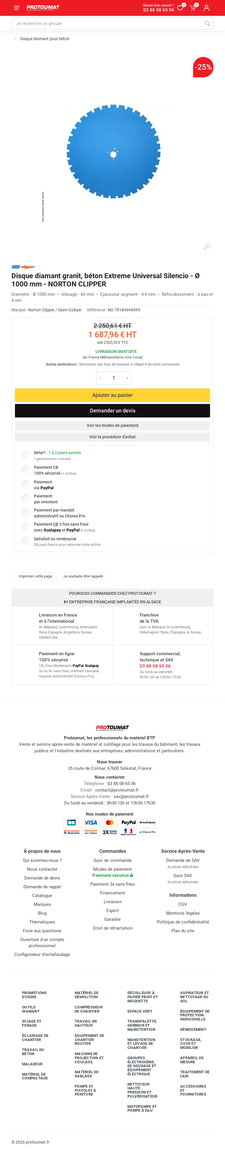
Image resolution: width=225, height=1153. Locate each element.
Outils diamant (26, 1009)
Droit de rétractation (112, 928)
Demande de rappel (42, 886)
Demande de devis (42, 878)
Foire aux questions (42, 930)
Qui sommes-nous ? (42, 860)
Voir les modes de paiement (113, 425)
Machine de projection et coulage (85, 1058)
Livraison (113, 901)
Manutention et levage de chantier (137, 1043)
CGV (182, 904)
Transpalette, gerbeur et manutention (138, 1025)
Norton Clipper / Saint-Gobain (55, 310)
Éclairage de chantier (30, 1037)
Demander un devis (112, 410)
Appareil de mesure (187, 1060)
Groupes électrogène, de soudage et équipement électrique (137, 1066)
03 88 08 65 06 (155, 666)
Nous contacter (42, 869)
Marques (42, 904)
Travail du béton (29, 1051)
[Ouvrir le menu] (16, 8)
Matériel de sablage (82, 1074)
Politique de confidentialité (183, 922)
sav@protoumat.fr (131, 796)
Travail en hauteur (81, 1023)
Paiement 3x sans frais (112, 884)
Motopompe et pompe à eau (138, 1108)
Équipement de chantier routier (85, 1039)
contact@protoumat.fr (117, 790)
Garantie (112, 919)
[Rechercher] (207, 23)
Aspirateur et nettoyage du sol (190, 997)
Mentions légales (183, 913)
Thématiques (42, 922)
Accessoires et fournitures (188, 1090)
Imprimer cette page (32, 576)
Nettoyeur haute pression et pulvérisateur (138, 1090)
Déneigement (188, 1030)
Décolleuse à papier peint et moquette (138, 997)
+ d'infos (69, 474)
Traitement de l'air (190, 1074)
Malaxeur (27, 1064)
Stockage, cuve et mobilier (186, 1043)
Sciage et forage (27, 1023)
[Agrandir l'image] (207, 246)
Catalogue (42, 895)
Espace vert (135, 1011)
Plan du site (182, 930)
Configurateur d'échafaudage (42, 954)
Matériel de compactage (30, 1076)
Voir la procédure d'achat (112, 436)
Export (112, 910)
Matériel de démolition (82, 995)
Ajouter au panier (112, 395)
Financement (112, 893)
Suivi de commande (112, 860)
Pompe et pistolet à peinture (81, 1090)
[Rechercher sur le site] (106, 23)
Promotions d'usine (30, 995)
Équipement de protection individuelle (190, 1015)
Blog (42, 913)
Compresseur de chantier (84, 1009)
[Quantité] (113, 378)
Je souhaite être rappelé (80, 576)
